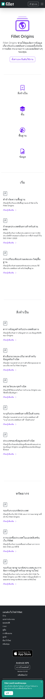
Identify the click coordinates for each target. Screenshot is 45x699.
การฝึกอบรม (7, 633)
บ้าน (4, 615)
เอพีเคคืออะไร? (22, 675)
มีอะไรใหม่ (7, 640)
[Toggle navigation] (42, 4)
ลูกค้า (5, 637)
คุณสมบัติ (6, 623)
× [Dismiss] (41, 682)
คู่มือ (4, 630)
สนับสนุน (6, 644)
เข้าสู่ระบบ (33, 4)
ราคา (5, 626)
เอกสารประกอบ (9, 619)
